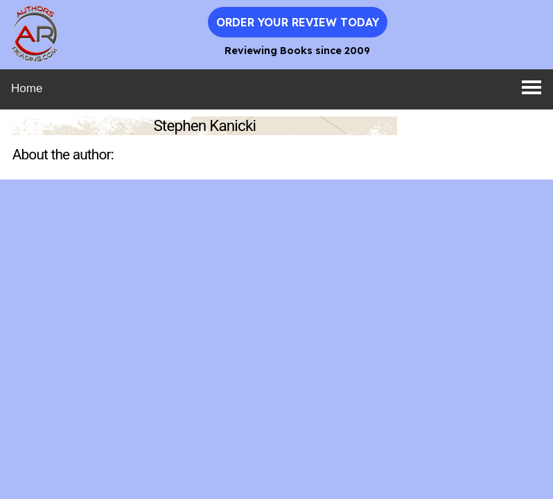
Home (26, 88)
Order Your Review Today (297, 22)
